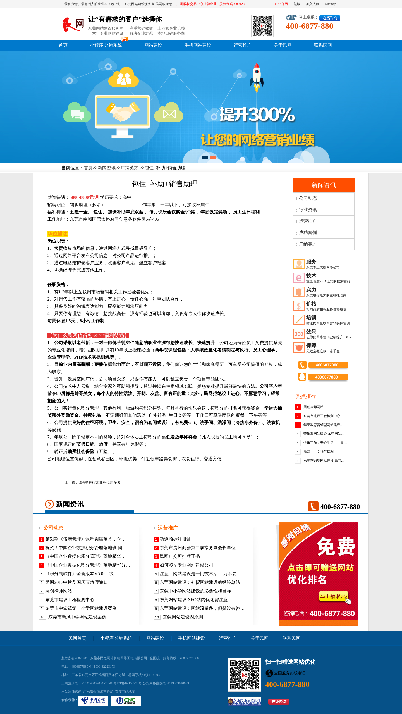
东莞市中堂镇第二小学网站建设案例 (81, 608)
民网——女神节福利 (318, 452)
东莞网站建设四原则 (182, 617)
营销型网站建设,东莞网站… (323, 434)
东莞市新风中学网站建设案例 (76, 617)
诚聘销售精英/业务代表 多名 (99, 482)
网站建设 (153, 45)
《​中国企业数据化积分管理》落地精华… (85, 556)
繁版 (297, 4)
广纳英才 (129, 167)
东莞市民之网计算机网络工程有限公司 (118, 658)
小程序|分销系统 (106, 45)
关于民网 (283, 45)
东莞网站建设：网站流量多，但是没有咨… (202, 608)
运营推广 (243, 45)
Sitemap (330, 4)
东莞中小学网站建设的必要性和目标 (195, 591)
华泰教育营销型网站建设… (323, 425)
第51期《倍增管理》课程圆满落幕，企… (85, 539)
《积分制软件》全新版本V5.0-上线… (81, 573)
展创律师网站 (313, 407)
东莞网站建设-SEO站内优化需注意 (194, 599)
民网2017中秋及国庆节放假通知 (76, 582)
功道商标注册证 (175, 539)
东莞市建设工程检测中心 (321, 416)
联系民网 (323, 45)
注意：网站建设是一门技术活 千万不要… (200, 573)
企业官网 (281, 4)
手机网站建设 (198, 45)
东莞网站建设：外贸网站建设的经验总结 (200, 582)
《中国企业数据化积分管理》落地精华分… (87, 565)
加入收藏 (312, 4)
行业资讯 (308, 209)
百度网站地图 (125, 692)
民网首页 (77, 638)
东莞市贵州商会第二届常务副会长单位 (198, 547)
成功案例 (308, 232)
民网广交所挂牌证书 (180, 556)
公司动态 (308, 198)
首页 (63, 45)
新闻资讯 (107, 167)
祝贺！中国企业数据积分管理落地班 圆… (86, 547)
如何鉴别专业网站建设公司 (186, 565)
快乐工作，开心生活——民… (325, 443)
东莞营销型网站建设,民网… (323, 461)
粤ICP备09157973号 (127, 683)
